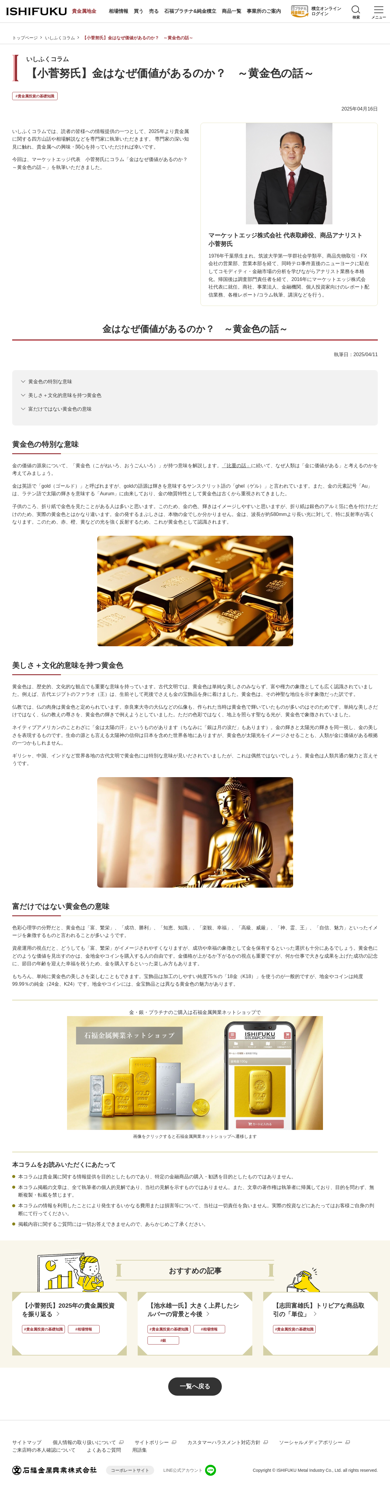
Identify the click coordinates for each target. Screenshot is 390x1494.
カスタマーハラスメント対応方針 (224, 1442)
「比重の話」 (236, 465)
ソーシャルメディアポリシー (310, 1442)
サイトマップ (26, 1442)
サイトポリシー (152, 1442)
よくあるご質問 (104, 1450)
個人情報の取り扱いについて (84, 1442)
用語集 (139, 1450)
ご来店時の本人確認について (44, 1450)
